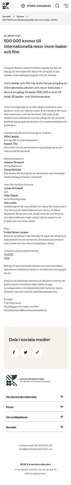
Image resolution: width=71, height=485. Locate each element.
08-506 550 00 (43, 445)
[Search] (57, 5)
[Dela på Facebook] (14, 352)
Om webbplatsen (34, 417)
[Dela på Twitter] (26, 352)
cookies (33, 469)
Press (34, 407)
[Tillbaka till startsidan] (6, 5)
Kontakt (34, 427)
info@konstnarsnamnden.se (35, 449)
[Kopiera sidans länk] (37, 352)
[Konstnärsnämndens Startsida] (28, 381)
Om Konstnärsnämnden (34, 397)
